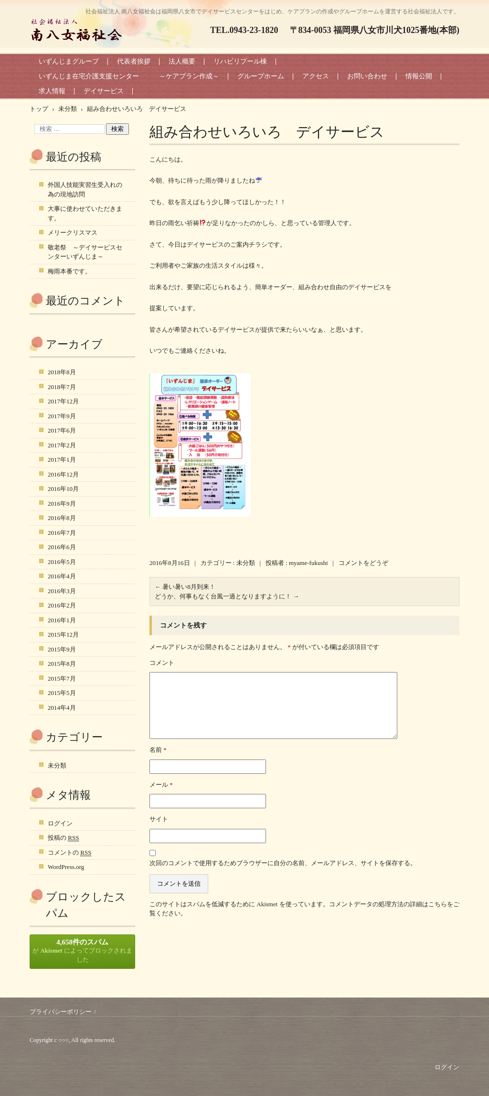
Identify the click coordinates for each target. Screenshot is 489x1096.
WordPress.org (66, 866)
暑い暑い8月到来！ (185, 586)
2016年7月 (62, 532)
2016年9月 (62, 503)
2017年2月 (62, 445)
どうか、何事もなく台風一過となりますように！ (227, 596)
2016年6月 (62, 547)
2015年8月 (62, 663)
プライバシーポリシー (61, 1011)
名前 (158, 749)
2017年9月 (62, 416)
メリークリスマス (72, 232)
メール (161, 784)
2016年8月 (62, 517)
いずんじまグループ (69, 61)
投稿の (63, 838)
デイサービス (104, 91)
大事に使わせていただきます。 (85, 213)
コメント (161, 662)
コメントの (69, 853)
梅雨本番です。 (69, 271)
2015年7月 (62, 678)
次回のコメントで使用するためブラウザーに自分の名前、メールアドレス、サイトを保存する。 (282, 863)
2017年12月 (63, 401)
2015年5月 (62, 692)
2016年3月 (62, 591)
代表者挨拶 (133, 61)
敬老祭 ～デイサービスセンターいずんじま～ (85, 252)
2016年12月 (63, 474)
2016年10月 (63, 488)
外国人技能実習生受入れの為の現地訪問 (85, 189)
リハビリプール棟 (240, 61)
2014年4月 (62, 707)
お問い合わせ (367, 76)
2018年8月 (62, 372)
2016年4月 (62, 576)
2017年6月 (62, 430)
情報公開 (418, 76)
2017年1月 (62, 459)
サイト (158, 819)
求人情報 (52, 91)
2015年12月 (63, 634)
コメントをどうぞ (363, 562)
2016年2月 (62, 605)
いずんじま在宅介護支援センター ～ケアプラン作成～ (129, 76)
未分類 (245, 562)
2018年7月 (62, 387)
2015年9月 (62, 649)
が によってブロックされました (82, 951)
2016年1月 (62, 620)
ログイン (60, 823)
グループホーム (260, 76)
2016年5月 (62, 561)
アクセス (315, 76)
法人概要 (182, 61)
